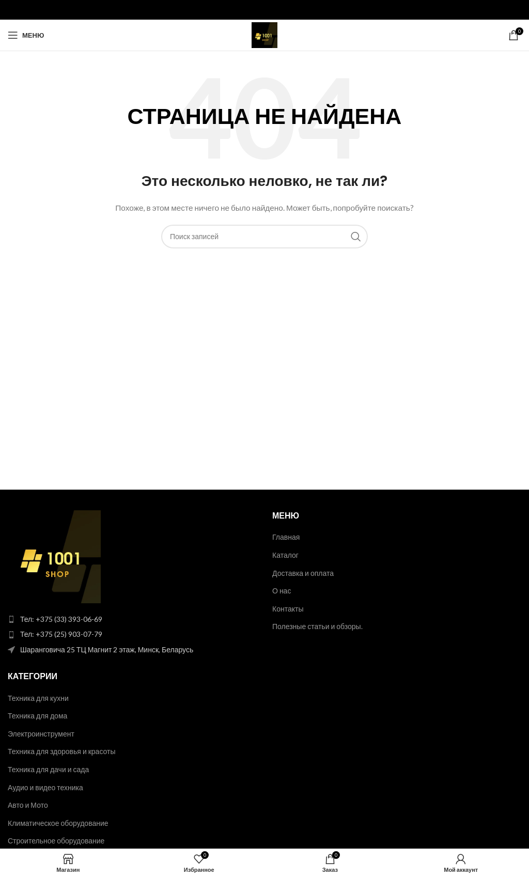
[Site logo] (264, 34)
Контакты (287, 608)
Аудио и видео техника (45, 787)
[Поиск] (264, 236)
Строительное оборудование (56, 840)
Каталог (285, 555)
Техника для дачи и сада (48, 769)
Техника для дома (37, 715)
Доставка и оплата (303, 573)
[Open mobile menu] (26, 35)
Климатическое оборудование (58, 823)
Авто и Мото (28, 805)
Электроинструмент (41, 733)
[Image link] (54, 556)
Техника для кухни (38, 698)
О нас (281, 590)
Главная (286, 537)
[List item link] (132, 619)
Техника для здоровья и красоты (62, 751)
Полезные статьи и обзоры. (317, 626)
